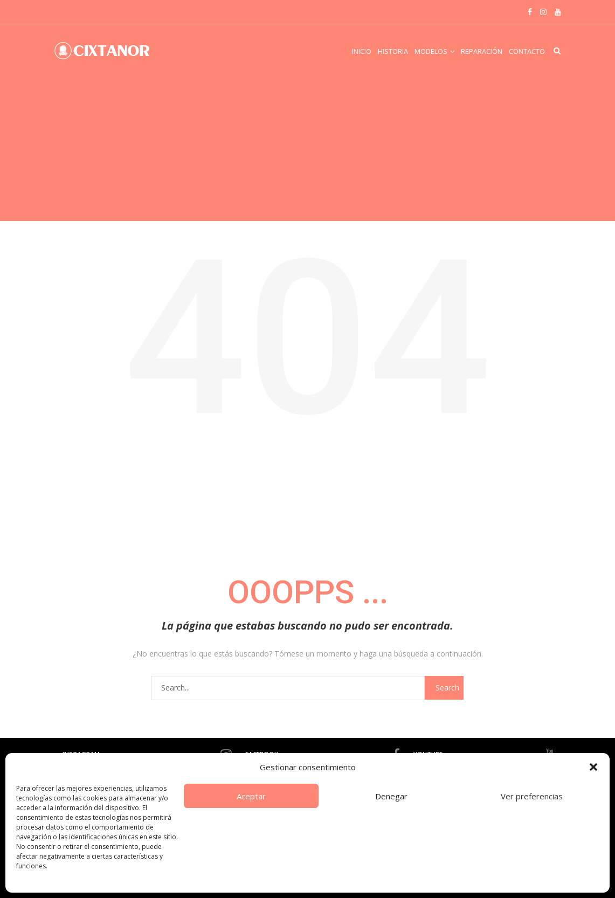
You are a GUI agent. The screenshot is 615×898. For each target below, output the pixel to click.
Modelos (430, 51)
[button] (593, 767)
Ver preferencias (532, 796)
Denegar (391, 796)
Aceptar (251, 796)
